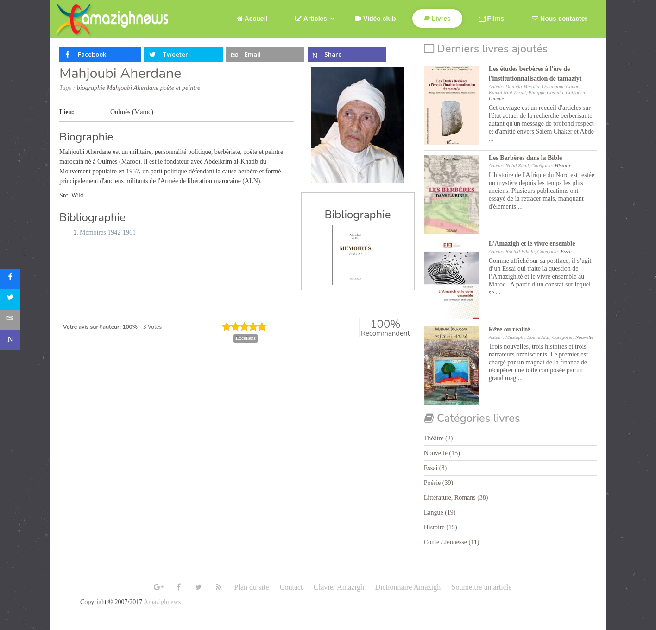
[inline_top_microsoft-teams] (347, 54)
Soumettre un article (482, 587)
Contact (291, 587)
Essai (566, 251)
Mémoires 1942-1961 (108, 232)
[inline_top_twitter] (183, 54)
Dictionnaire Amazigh (408, 587)
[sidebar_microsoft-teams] (10, 340)
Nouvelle (584, 337)
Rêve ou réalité (509, 329)
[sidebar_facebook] (10, 279)
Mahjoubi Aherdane (120, 73)
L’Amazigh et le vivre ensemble (532, 243)
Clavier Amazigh (339, 587)
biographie (91, 87)
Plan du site (251, 587)
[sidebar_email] (10, 320)
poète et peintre (180, 87)
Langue (496, 98)
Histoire (563, 165)
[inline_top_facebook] (100, 54)
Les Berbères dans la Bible (525, 157)
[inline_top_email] (265, 54)
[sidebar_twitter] (10, 299)
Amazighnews (162, 601)
